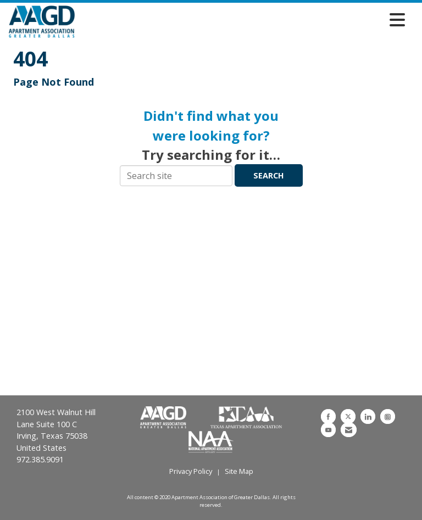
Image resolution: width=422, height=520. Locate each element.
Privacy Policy (190, 471)
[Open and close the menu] (243, 19)
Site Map (239, 471)
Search (268, 175)
